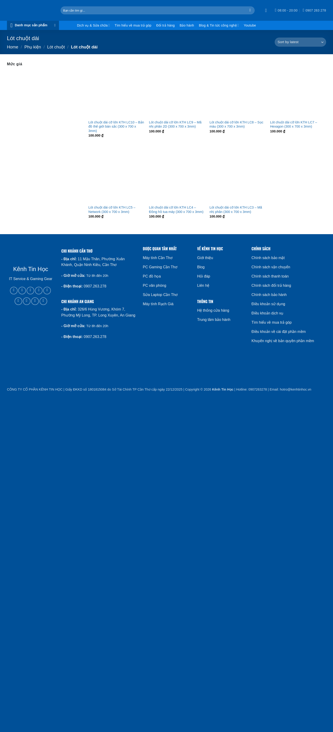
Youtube (250, 25)
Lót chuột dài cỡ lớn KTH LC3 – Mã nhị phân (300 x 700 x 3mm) (236, 210)
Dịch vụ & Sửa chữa (93, 25)
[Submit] (250, 10)
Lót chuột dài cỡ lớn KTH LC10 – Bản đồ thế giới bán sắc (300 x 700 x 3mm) (116, 126)
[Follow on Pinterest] (18, 301)
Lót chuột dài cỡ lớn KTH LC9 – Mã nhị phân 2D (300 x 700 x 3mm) (175, 124)
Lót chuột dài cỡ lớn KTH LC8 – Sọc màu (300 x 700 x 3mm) (236, 124)
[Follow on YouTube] (35, 301)
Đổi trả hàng (165, 25)
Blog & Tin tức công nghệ (219, 25)
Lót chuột (56, 47)
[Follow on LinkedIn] (27, 301)
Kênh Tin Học (223, 389)
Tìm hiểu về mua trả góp (133, 25)
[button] (267, 10)
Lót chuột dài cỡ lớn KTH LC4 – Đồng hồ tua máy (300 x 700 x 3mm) (176, 210)
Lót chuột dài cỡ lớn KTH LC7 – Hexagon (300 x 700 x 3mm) (293, 124)
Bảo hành (187, 25)
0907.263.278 (95, 286)
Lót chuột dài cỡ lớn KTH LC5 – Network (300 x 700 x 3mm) (111, 210)
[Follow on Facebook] (14, 290)
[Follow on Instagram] (22, 290)
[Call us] (47, 290)
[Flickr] (43, 301)
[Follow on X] (39, 290)
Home (12, 47)
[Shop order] (300, 42)
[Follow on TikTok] (30, 290)
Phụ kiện (32, 47)
